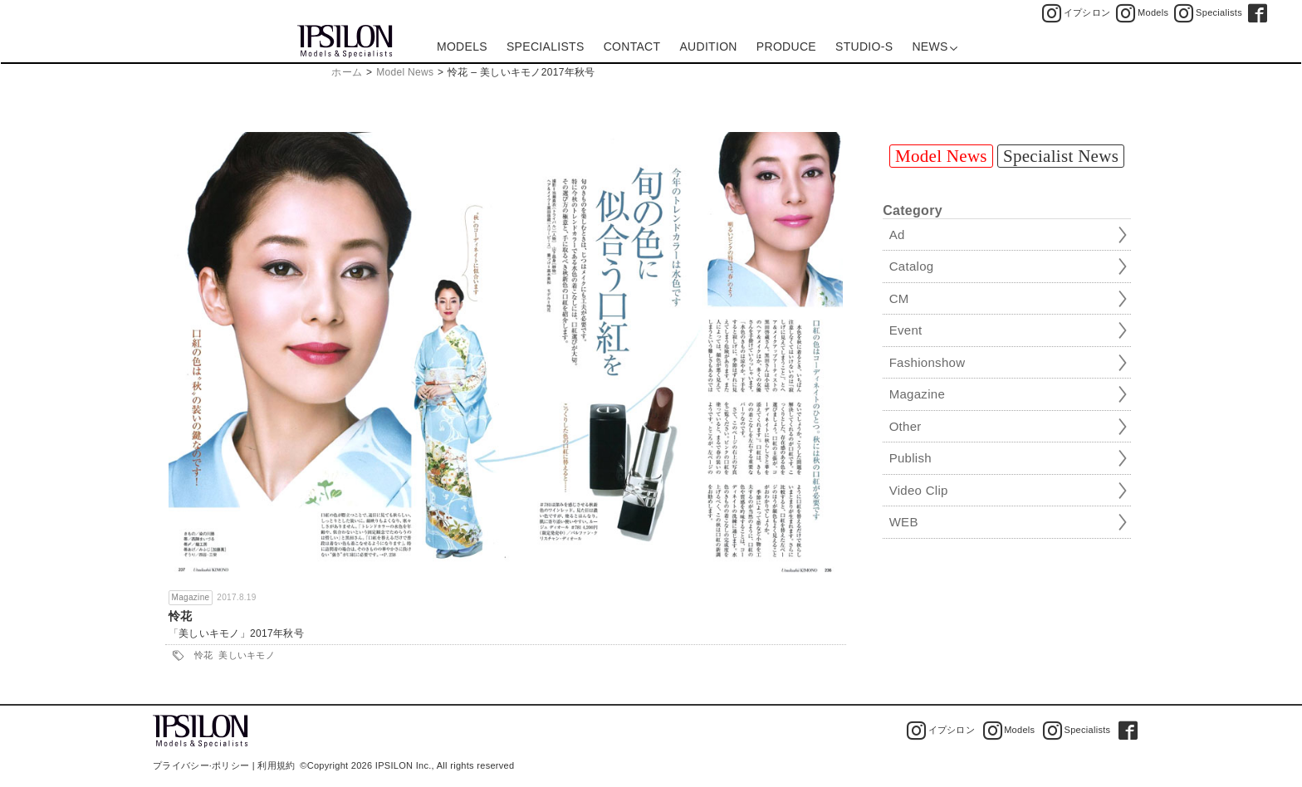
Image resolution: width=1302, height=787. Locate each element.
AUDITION (708, 46)
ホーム (346, 72)
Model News (404, 72)
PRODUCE (786, 46)
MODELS (462, 46)
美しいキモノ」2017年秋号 (241, 633)
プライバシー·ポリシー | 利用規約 (224, 765)
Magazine (191, 597)
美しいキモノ (246, 655)
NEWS (934, 46)
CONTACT (632, 46)
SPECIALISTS (546, 46)
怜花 (181, 616)
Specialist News (1060, 156)
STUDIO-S (864, 46)
